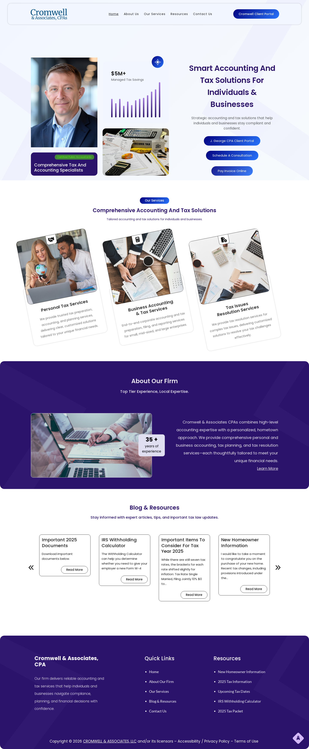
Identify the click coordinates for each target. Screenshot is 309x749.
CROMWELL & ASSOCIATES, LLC (109, 741)
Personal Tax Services (18, 285)
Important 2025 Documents (115, 557)
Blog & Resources (170, 692)
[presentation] (103, 567)
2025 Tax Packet (239, 696)
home (167, 680)
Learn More (267, 519)
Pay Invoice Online (232, 178)
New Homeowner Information (189, 557)
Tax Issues (191, 285)
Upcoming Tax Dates (240, 688)
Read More (122, 569)
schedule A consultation (232, 155)
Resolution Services (196, 284)
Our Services (169, 688)
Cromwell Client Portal (256, 14)
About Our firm (170, 684)
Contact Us (168, 696)
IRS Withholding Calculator (140, 557)
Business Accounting (105, 285)
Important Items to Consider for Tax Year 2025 (166, 558)
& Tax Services (110, 284)
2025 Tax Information (241, 684)
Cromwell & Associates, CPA (78, 676)
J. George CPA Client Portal (232, 141)
